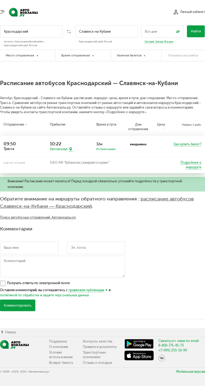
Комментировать (18, 305)
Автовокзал (59, 149)
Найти (196, 31)
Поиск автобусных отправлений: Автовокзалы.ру (38, 217)
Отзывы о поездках (97, 363)
